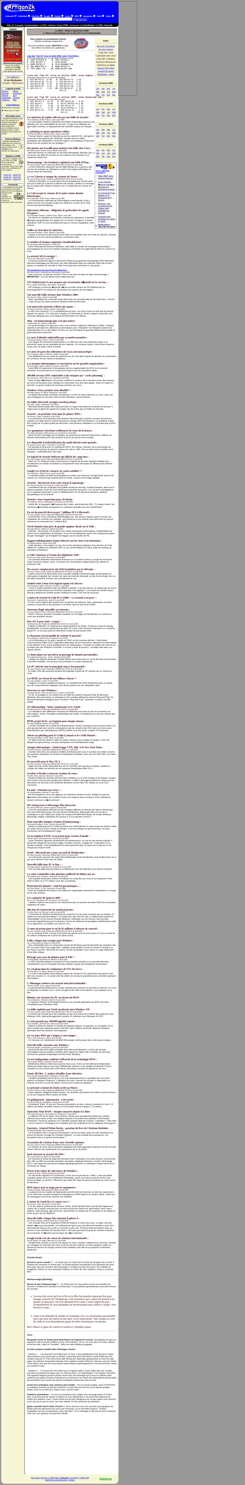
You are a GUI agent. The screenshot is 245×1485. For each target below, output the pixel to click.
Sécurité (16, 98)
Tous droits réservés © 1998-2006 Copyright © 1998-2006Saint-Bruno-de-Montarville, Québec (60, 1479)
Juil (108, 92)
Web (15, 100)
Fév (103, 89)
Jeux (15, 96)
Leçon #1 (7, 175)
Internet (5, 96)
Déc (113, 95)
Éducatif (5, 93)
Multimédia (6, 98)
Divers (15, 91)
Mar (108, 89)
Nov (108, 95)
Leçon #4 (16, 175)
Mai (97, 92)
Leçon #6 (16, 179)
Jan (97, 89)
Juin (103, 92)
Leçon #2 (7, 177)
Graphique (17, 93)
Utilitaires (6, 100)
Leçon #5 (16, 177)
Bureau (5, 91)
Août (114, 92)
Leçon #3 (7, 179)
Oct (103, 95)
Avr (113, 89)
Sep (97, 95)
